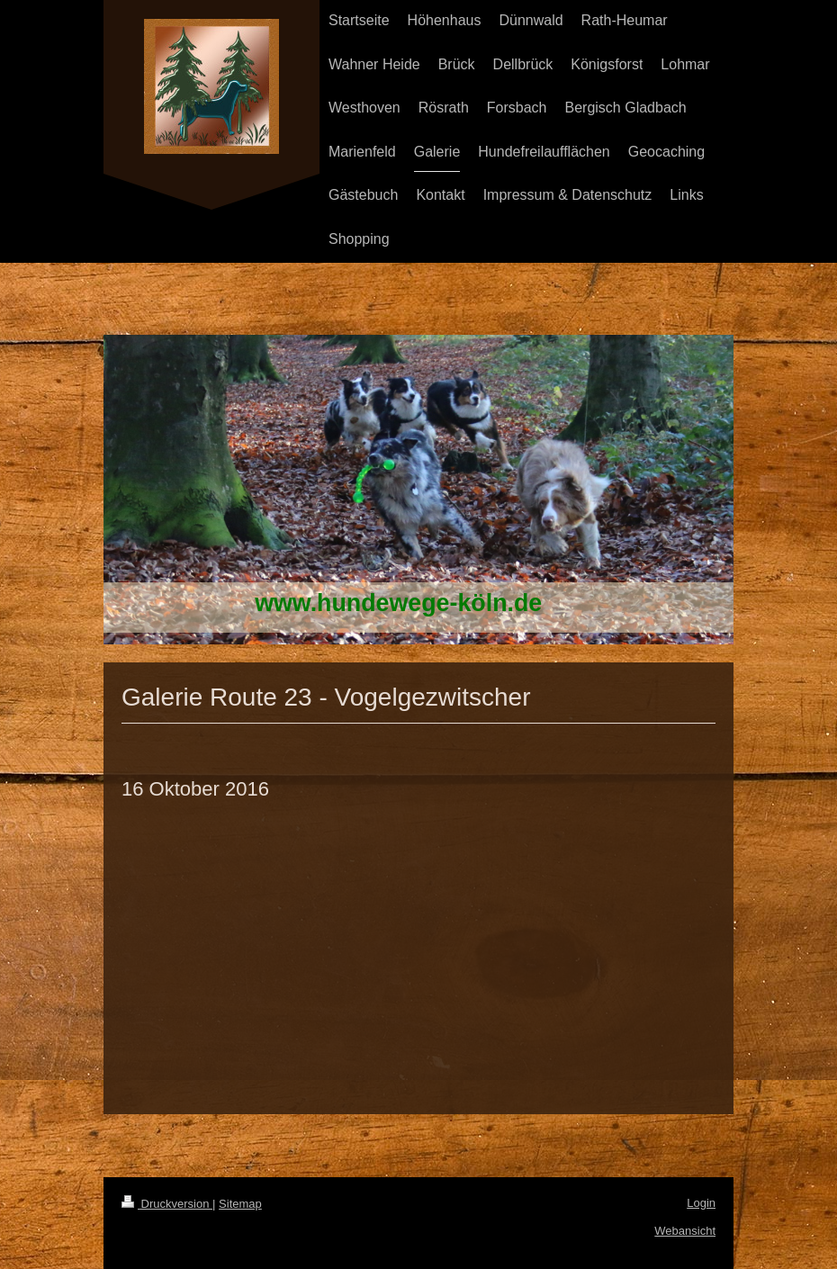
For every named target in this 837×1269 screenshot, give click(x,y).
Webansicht (685, 1231)
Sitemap (240, 1203)
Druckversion (167, 1203)
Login (701, 1203)
